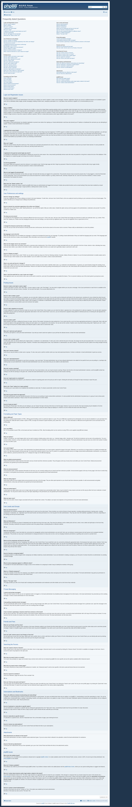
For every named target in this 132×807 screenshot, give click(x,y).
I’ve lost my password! (9, 32)
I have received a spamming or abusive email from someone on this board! (73, 41)
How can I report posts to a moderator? (12, 69)
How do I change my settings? (10, 40)
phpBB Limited (44, 757)
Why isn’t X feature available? (63, 79)
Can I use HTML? (8, 79)
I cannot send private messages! (63, 38)
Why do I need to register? (9, 24)
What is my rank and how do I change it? (13, 50)
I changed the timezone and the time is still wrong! (15, 44)
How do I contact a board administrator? (65, 82)
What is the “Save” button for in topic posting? (14, 70)
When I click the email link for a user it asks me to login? (16, 51)
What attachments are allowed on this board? (66, 72)
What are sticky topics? (9, 86)
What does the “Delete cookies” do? (12, 35)
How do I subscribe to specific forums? (65, 65)
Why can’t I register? (8, 26)
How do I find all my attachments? (64, 73)
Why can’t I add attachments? (10, 66)
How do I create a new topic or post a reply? (13, 56)
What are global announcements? (11, 83)
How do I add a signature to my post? (12, 59)
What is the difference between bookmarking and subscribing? (70, 63)
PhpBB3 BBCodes (71, 803)
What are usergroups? (61, 26)
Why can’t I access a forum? (10, 64)
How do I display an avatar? (10, 48)
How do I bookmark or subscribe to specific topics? (67, 64)
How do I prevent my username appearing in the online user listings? (19, 41)
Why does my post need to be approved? (13, 71)
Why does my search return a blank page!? (66, 55)
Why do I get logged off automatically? (12, 33)
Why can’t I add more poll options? (11, 61)
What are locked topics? (9, 87)
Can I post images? (8, 82)
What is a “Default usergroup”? (63, 32)
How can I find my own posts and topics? (65, 58)
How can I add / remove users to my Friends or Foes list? (69, 47)
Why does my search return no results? (65, 54)
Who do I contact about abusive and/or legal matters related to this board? (73, 81)
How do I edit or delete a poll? (10, 63)
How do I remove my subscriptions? (64, 67)
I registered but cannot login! (10, 28)
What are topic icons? (8, 89)
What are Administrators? (62, 24)
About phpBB (7, 758)
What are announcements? (10, 85)
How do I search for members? (63, 56)
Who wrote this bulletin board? (63, 78)
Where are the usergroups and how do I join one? (67, 28)
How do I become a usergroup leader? (65, 29)
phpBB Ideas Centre (69, 766)
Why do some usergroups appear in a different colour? (68, 31)
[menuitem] (12, 12)
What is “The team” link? (61, 33)
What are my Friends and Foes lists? (64, 46)
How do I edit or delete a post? (10, 57)
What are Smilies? (8, 80)
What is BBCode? (8, 78)
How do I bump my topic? (9, 73)
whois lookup (7, 776)
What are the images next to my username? (13, 47)
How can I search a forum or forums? (64, 52)
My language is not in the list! (10, 45)
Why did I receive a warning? (10, 67)
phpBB (48, 237)
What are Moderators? (61, 25)
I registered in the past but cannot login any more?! (15, 31)
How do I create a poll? (9, 60)
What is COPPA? (7, 25)
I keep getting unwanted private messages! (66, 40)
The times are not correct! (9, 43)
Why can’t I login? (8, 29)
